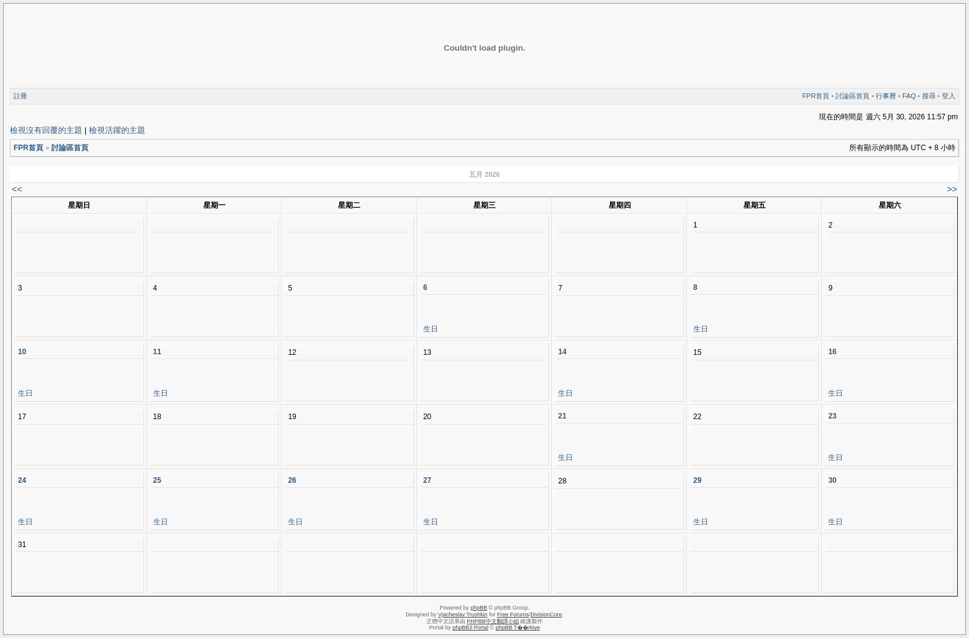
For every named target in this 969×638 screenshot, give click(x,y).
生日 (430, 329)
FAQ (909, 96)
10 (22, 351)
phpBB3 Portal (470, 627)
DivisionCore (546, 614)
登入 (948, 96)
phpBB (478, 608)
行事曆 (886, 96)
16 (832, 351)
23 (832, 416)
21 (562, 416)
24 (22, 480)
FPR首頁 (815, 96)
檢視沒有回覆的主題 (46, 130)
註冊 (20, 96)
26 (292, 480)
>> (952, 189)
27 (427, 480)
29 (697, 480)
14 (562, 351)
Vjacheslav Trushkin (463, 614)
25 (157, 480)
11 (157, 351)
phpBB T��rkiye (518, 627)
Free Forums (513, 614)
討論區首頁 (853, 96)
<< (17, 189)
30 (832, 480)
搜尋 (929, 96)
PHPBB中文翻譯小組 (493, 621)
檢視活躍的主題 (117, 130)
